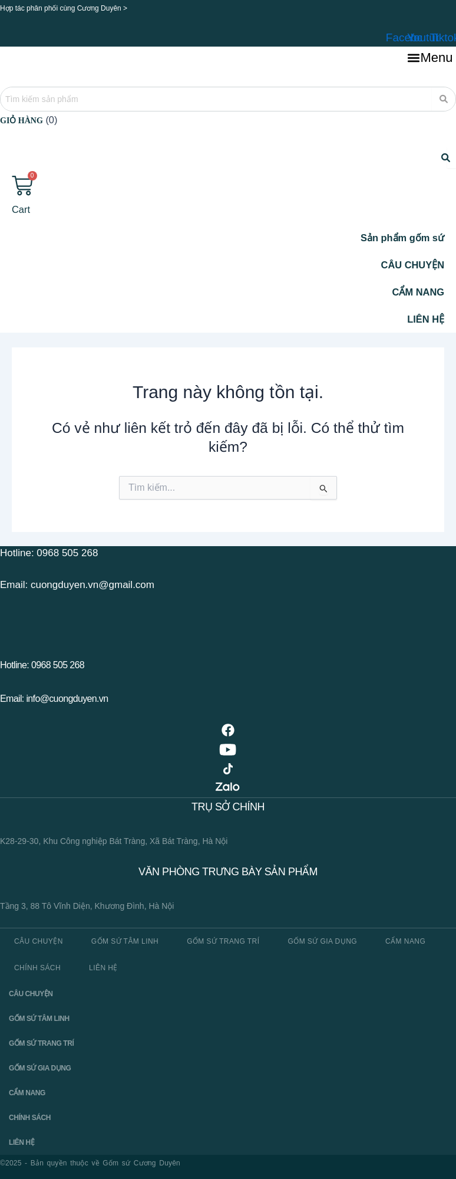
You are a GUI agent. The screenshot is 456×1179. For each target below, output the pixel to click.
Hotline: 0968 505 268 (49, 554)
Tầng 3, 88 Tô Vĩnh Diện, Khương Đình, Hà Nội (87, 907)
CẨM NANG (418, 293)
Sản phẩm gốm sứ (402, 239)
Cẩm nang (405, 942)
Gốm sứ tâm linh (124, 942)
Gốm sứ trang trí (223, 942)
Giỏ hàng (21, 120)
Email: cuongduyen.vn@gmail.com (77, 586)
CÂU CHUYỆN (412, 266)
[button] (430, 58)
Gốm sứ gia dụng (322, 942)
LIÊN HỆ (425, 320)
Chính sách (37, 969)
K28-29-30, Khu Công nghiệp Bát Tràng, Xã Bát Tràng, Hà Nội (113, 843)
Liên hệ (103, 969)
